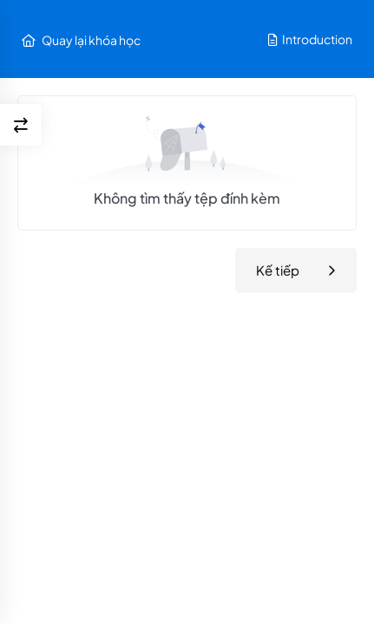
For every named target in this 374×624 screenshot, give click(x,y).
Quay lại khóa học (81, 40)
